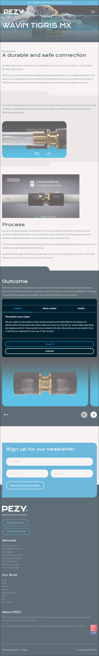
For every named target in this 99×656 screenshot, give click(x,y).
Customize (49, 351)
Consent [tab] (18, 308)
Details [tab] (81, 308)
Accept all (50, 344)
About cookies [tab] (49, 308)
